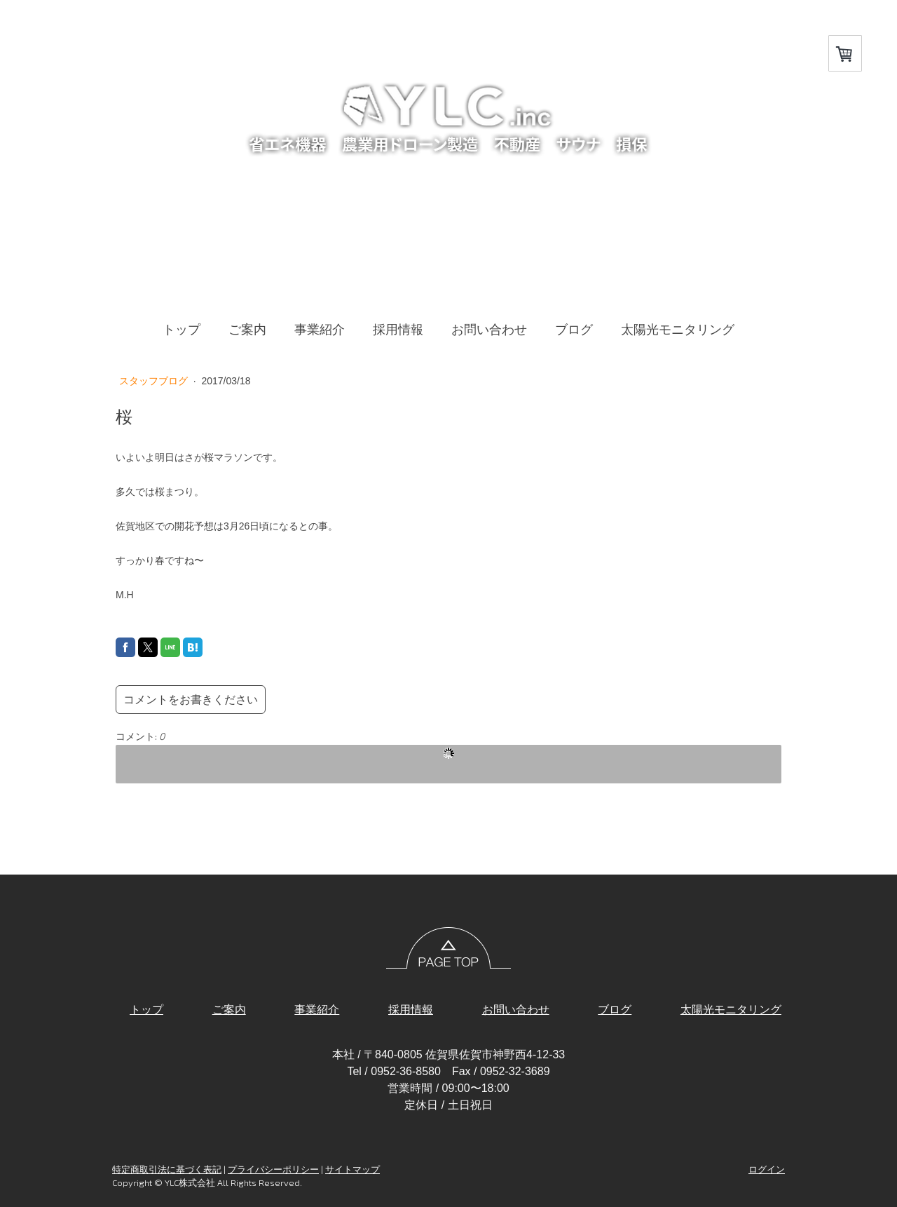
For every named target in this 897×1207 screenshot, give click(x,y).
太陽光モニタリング (677, 330)
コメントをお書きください (190, 700)
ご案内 (247, 330)
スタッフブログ (155, 380)
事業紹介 (319, 330)
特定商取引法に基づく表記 (166, 1169)
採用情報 (398, 330)
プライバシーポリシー (273, 1169)
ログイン (766, 1169)
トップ (181, 330)
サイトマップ (352, 1169)
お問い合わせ (489, 330)
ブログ (574, 330)
